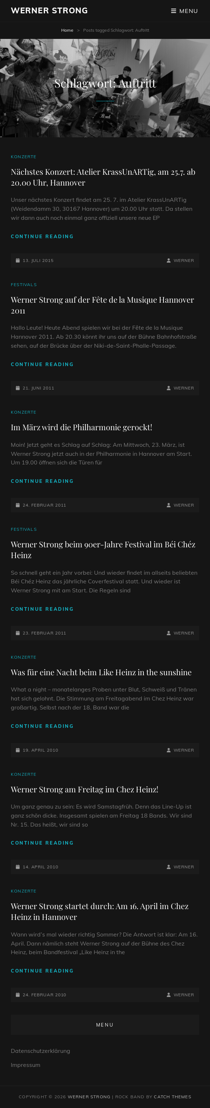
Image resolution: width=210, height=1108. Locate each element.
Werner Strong (49, 10)
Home (67, 30)
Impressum (25, 1064)
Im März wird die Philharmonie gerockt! (81, 427)
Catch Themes (172, 1096)
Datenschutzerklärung (40, 1050)
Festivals (24, 284)
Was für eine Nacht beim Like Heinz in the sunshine (101, 672)
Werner (184, 260)
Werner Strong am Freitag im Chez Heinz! (84, 789)
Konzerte (24, 156)
